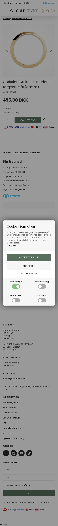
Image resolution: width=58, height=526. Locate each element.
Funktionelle (15, 298)
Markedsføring (42, 284)
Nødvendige (16, 284)
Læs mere (11, 245)
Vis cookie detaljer (29, 273)
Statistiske (42, 298)
